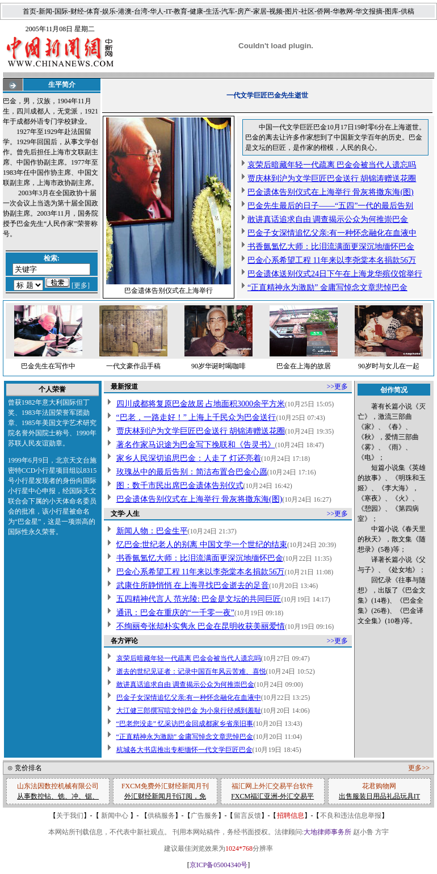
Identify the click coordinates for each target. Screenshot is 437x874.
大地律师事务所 (327, 832)
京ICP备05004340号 (219, 865)
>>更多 (337, 386)
